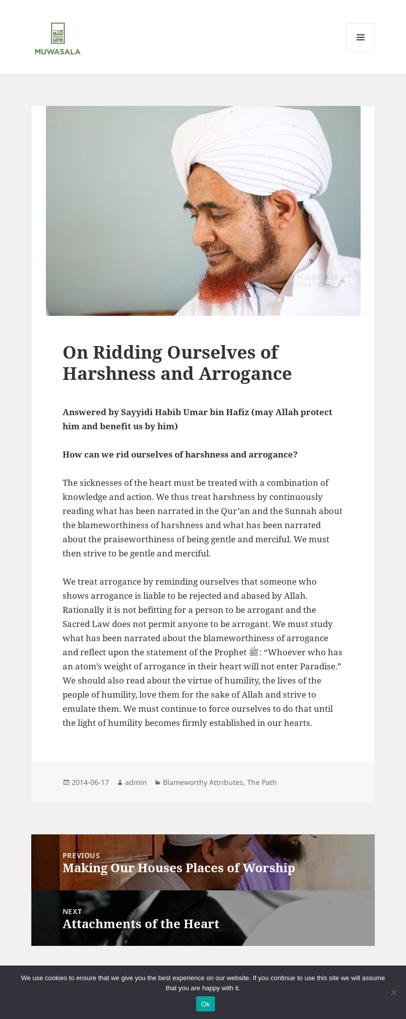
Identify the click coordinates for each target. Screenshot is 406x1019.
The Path (262, 782)
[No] (393, 992)
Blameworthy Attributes (203, 782)
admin (136, 782)
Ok (205, 1004)
